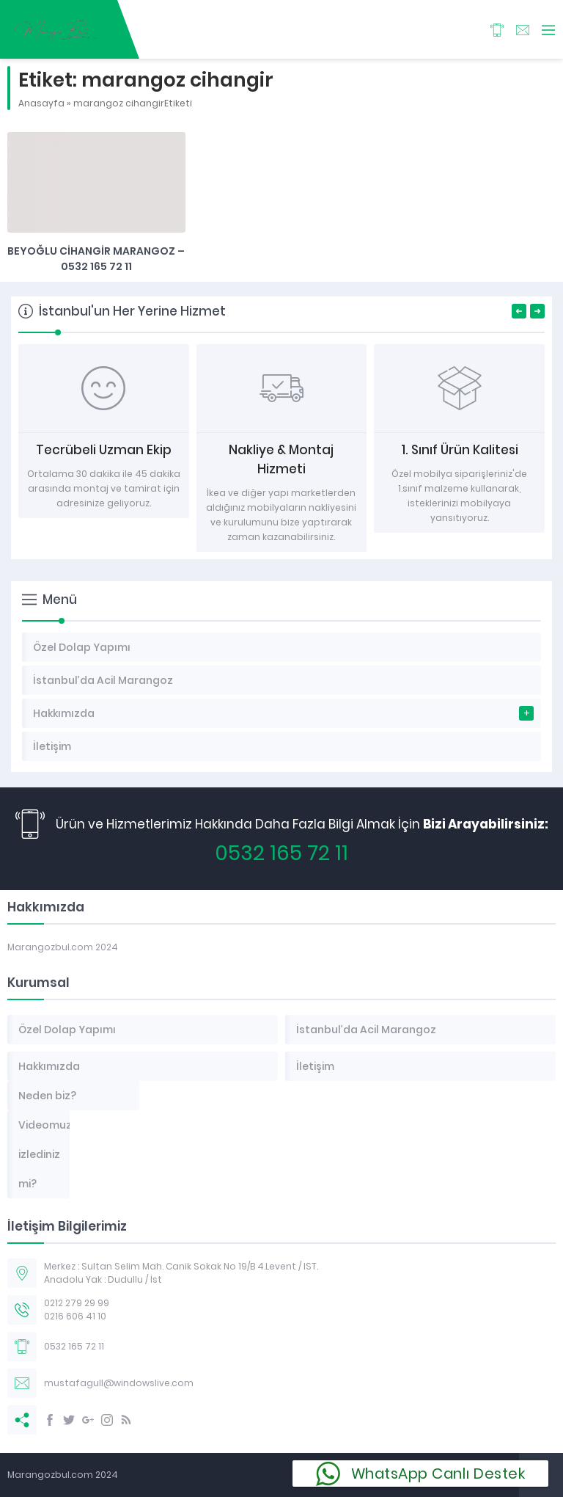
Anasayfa (41, 103)
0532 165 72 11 (281, 853)
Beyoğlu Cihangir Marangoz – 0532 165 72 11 (96, 259)
